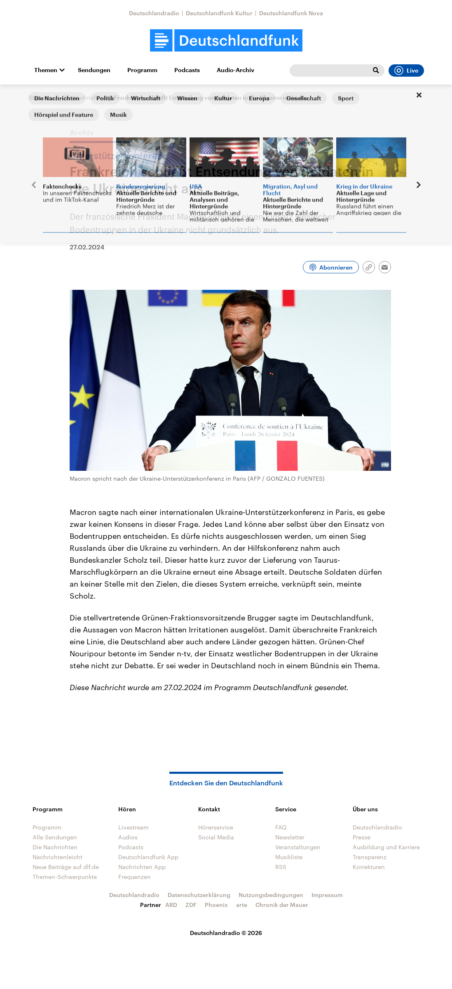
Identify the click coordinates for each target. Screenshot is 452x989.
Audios (128, 837)
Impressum (327, 894)
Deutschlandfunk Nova (291, 12)
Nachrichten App (142, 866)
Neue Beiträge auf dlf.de (66, 866)
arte (241, 904)
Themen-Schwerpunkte (65, 876)
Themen (45, 70)
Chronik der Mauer (281, 904)
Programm (142, 70)
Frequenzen (134, 876)
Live (406, 70)
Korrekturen (369, 866)
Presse (361, 837)
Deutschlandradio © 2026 (226, 932)
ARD (171, 904)
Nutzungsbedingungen (271, 894)
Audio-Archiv (235, 70)
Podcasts (187, 70)
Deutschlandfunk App (148, 856)
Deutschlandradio (154, 12)
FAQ (281, 827)
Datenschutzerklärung (199, 894)
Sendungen (94, 70)
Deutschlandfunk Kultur (219, 12)
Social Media (216, 837)
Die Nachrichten (84, 97)
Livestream (133, 827)
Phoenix (216, 904)
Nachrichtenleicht (57, 856)
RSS (280, 866)
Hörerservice (215, 827)
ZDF (191, 904)
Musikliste (288, 856)
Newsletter (289, 837)
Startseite (41, 97)
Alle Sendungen (55, 837)
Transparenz (369, 856)
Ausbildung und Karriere (386, 846)
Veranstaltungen (298, 846)
